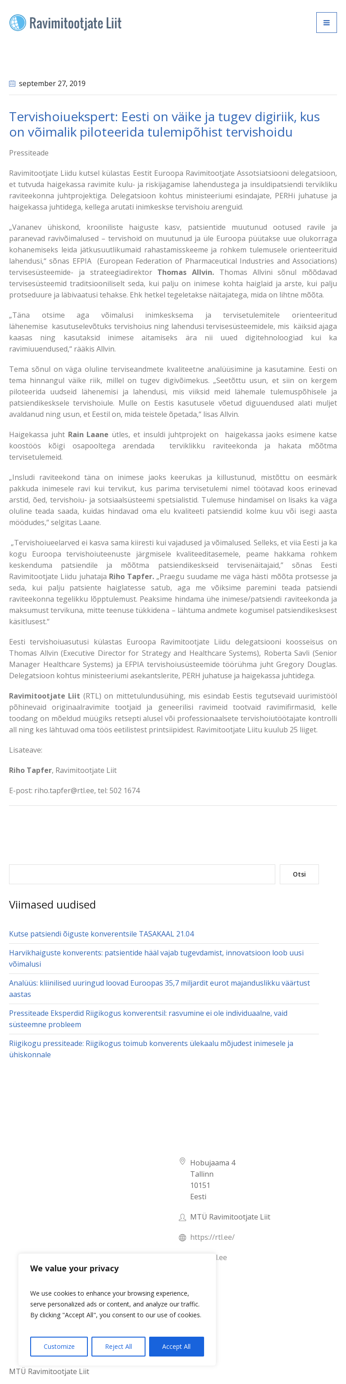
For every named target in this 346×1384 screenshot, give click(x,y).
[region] (117, 1309)
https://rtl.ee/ (212, 1237)
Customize (59, 1346)
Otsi (299, 874)
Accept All (176, 1346)
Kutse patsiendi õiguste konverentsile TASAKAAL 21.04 (101, 934)
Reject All (118, 1346)
